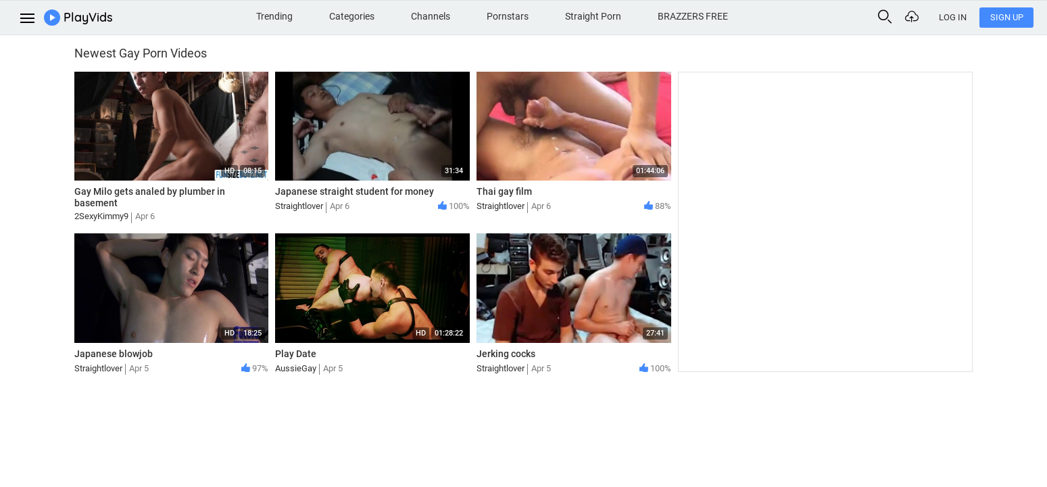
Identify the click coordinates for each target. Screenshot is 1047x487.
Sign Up (1006, 17)
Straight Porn (593, 16)
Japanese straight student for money (354, 191)
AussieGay (295, 368)
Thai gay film (504, 191)
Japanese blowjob (113, 353)
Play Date (295, 353)
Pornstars (508, 16)
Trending (274, 16)
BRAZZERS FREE (693, 16)
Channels (430, 16)
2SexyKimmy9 (101, 216)
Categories (351, 16)
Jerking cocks (506, 353)
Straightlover (299, 206)
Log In (953, 17)
